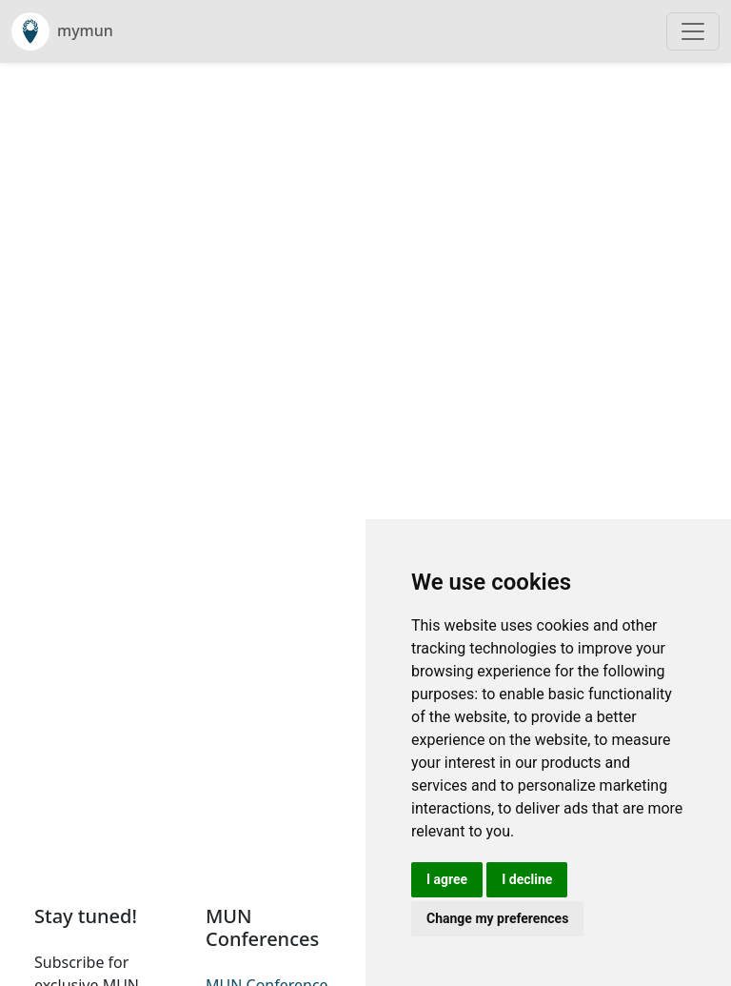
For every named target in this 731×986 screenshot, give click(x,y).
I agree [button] (446, 879)
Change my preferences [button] (497, 918)
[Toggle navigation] (693, 31)
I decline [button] (527, 879)
